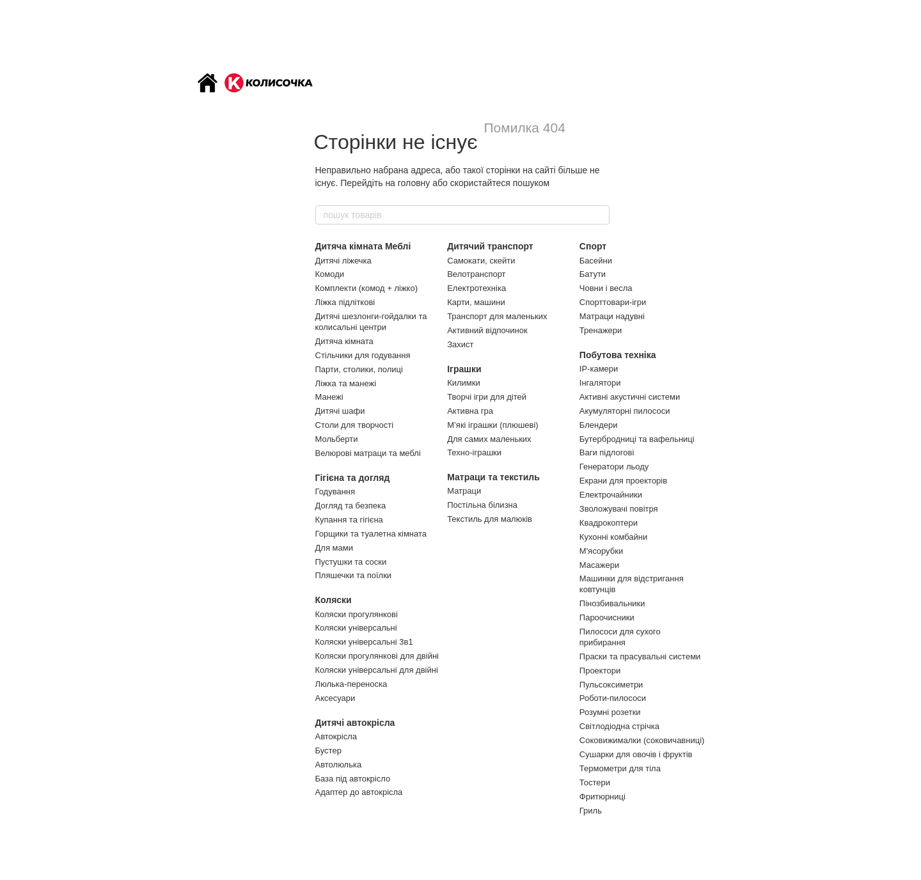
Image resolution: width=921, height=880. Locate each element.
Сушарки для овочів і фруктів (636, 754)
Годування (335, 491)
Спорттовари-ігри (613, 302)
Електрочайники (610, 494)
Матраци (464, 491)
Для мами (334, 548)
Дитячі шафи (340, 411)
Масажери (599, 565)
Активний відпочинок (487, 330)
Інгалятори (600, 383)
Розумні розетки (610, 712)
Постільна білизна (482, 505)
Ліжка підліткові (345, 302)
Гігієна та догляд (352, 478)
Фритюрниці (602, 796)
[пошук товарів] (599, 214)
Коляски (333, 600)
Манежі (329, 397)
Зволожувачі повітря (618, 509)
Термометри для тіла (620, 768)
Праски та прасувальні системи (640, 656)
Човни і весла (606, 288)
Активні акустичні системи (629, 397)
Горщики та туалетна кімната (371, 533)
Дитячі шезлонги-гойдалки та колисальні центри (371, 321)
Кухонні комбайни (613, 537)
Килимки (463, 383)
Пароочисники (606, 617)
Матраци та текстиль (493, 477)
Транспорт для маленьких (497, 316)
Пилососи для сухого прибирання (620, 637)
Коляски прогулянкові (356, 614)
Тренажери (600, 330)
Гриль (590, 810)
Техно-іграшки (474, 452)
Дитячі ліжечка (343, 260)
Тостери (594, 782)
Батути (592, 274)
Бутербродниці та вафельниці (637, 439)
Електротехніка (476, 288)
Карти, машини (476, 302)
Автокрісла (336, 736)
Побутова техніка (617, 355)
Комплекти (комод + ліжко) (366, 288)
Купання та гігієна (349, 519)
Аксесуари (335, 698)
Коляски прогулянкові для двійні (377, 656)
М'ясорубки (601, 551)
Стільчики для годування (363, 355)
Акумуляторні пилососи (624, 411)
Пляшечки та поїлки (353, 575)
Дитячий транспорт (490, 246)
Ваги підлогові (606, 452)
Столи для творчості (354, 425)
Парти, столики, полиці (359, 369)
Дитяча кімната (344, 341)
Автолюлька (338, 764)
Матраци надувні (612, 316)
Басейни (595, 260)
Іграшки (464, 369)
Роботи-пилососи (612, 698)
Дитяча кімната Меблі (363, 246)
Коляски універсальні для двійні (376, 670)
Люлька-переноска (351, 684)
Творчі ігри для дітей (486, 397)
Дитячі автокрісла (355, 723)
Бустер (328, 750)
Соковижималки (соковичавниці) (642, 740)
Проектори (599, 670)
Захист (460, 344)
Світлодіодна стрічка (619, 726)
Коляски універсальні (356, 627)
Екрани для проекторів (623, 480)
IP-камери (598, 368)
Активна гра (470, 411)
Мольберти (336, 439)
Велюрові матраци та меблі (368, 453)
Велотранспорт (476, 274)
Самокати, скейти (481, 260)
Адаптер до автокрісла (359, 792)
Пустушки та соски (351, 562)
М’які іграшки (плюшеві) (493, 425)
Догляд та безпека (350, 505)
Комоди (330, 274)
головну (414, 183)
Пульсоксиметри (611, 684)
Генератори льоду (614, 466)
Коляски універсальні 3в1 (364, 642)
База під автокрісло (353, 778)
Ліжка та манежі (346, 383)
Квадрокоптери (608, 523)
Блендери (598, 425)
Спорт (592, 246)
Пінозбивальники (612, 603)
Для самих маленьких (489, 439)
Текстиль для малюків (489, 519)
